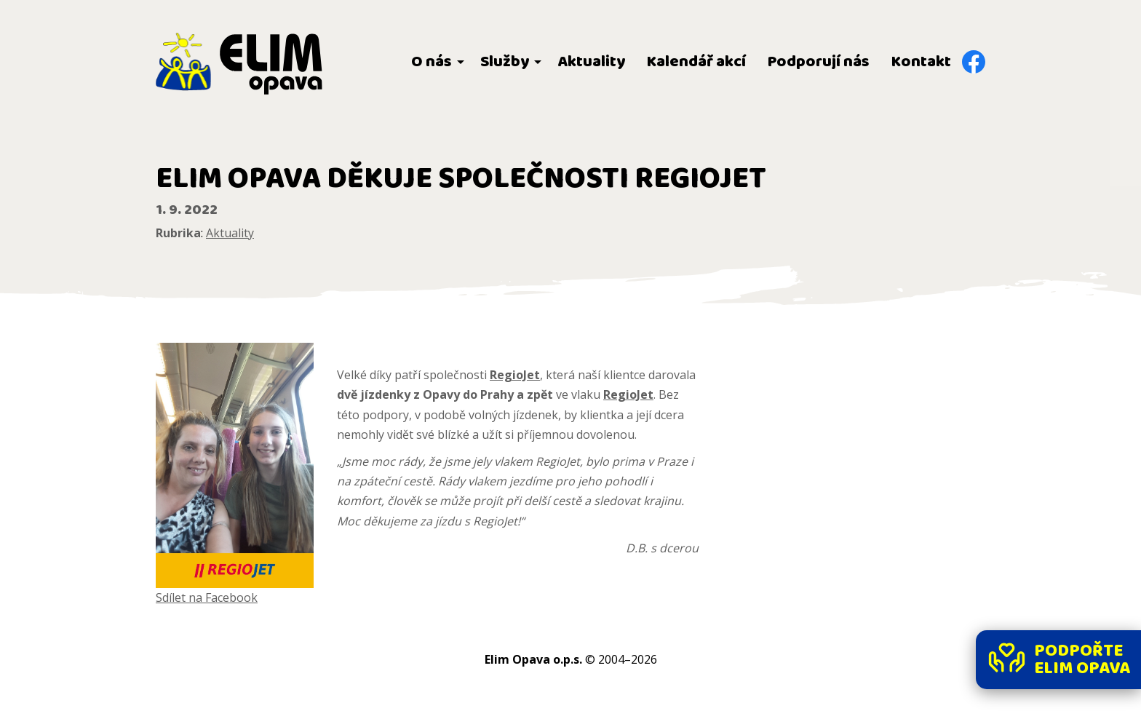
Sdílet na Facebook (207, 597)
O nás (431, 62)
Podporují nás (819, 62)
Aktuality (591, 62)
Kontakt (921, 62)
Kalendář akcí (696, 62)
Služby (504, 62)
